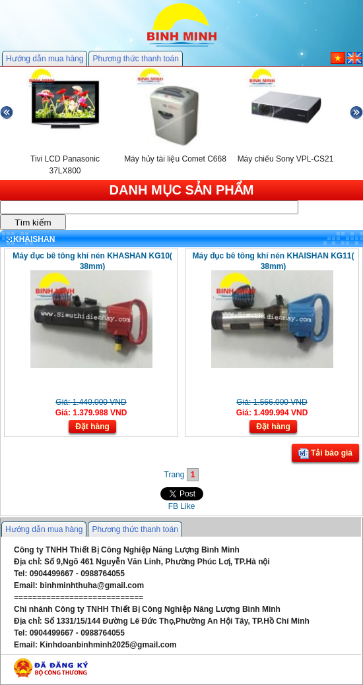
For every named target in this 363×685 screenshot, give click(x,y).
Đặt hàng (92, 426)
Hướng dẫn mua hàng (44, 58)
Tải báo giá (325, 453)
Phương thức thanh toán (135, 58)
